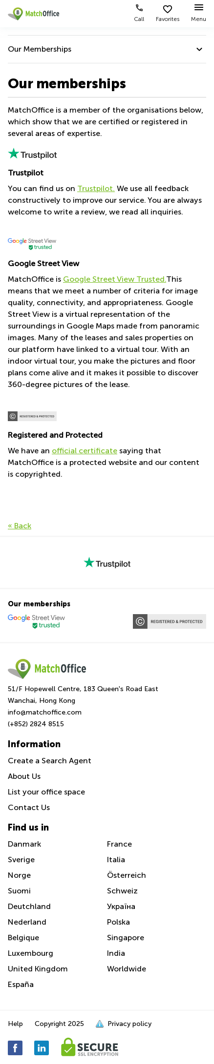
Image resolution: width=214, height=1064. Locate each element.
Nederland (27, 922)
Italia (116, 859)
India (116, 953)
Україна (121, 906)
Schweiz (122, 891)
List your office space (46, 792)
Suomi (19, 891)
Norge (19, 875)
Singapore (125, 937)
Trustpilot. (96, 188)
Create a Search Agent (49, 760)
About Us (24, 776)
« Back (19, 526)
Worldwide (126, 969)
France (119, 844)
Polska (118, 922)
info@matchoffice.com (45, 712)
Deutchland (29, 906)
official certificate (84, 450)
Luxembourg (30, 953)
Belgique (23, 937)
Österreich (126, 875)
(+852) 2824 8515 (36, 724)
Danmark (24, 844)
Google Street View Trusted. (114, 279)
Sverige (21, 859)
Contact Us (29, 807)
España (21, 984)
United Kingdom (38, 969)
